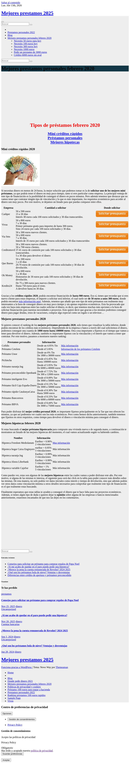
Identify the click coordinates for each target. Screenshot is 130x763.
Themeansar (62, 667)
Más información (69, 345)
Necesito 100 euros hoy (26, 43)
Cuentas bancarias (10, 624)
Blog (10, 35)
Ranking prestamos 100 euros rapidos (26, 695)
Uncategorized (8, 609)
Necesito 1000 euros (24, 49)
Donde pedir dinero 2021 (20, 681)
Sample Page (14, 698)
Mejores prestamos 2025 (27, 13)
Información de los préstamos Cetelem (80, 349)
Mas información (61, 443)
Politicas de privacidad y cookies (24, 686)
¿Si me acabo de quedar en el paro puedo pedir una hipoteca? (38, 566)
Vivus (10, 701)
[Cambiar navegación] (2, 21)
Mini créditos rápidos (65, 134)
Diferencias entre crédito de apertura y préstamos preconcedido (39, 575)
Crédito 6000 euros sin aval (28, 55)
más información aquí (30, 301)
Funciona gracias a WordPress (16, 667)
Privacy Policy (15, 725)
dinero (19, 606)
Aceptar (6, 760)
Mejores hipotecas (65, 142)
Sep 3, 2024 (7, 636)
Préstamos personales (65, 138)
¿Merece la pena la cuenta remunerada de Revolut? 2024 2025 (39, 569)
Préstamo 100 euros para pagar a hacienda (29, 689)
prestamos (6, 594)
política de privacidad (42, 750)
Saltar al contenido (10, 2)
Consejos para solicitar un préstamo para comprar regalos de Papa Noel (43, 564)
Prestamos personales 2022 (21, 32)
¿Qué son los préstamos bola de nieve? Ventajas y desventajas (39, 572)
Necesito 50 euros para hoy (27, 40)
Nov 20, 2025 (8, 621)
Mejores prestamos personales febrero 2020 (29, 38)
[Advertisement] (65, 97)
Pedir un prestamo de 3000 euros (30, 52)
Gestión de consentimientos (22, 719)
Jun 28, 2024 (7, 651)
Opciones (7, 713)
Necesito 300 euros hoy (26, 46)
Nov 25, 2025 (8, 606)
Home (11, 672)
